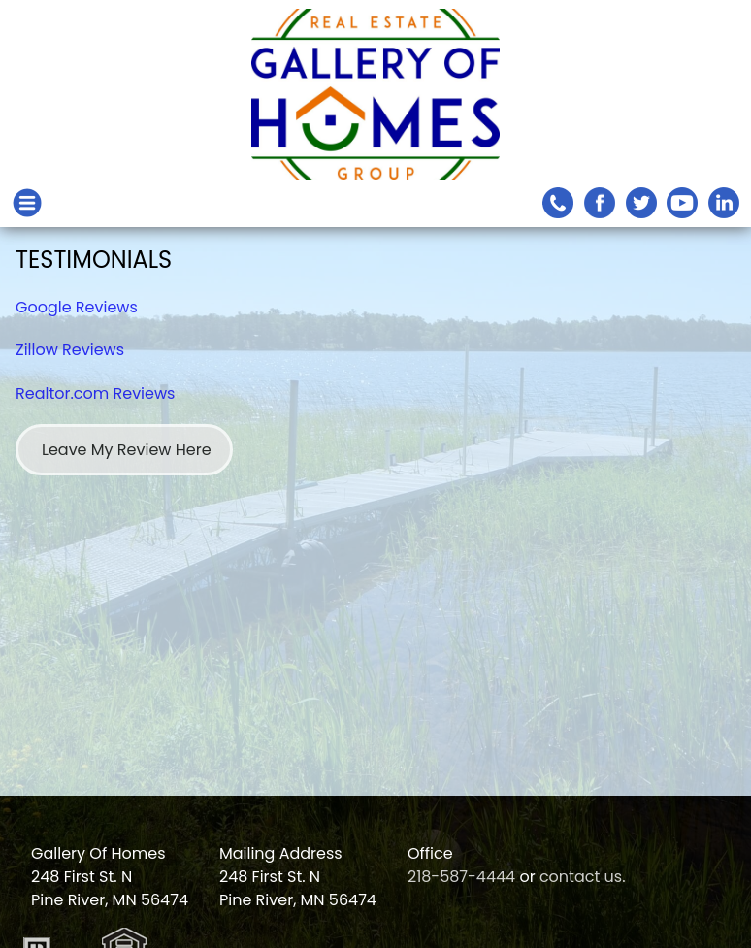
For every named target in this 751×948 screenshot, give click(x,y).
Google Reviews (77, 307)
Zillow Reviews (70, 350)
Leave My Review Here (127, 450)
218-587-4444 (461, 877)
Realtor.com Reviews (95, 393)
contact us (580, 877)
